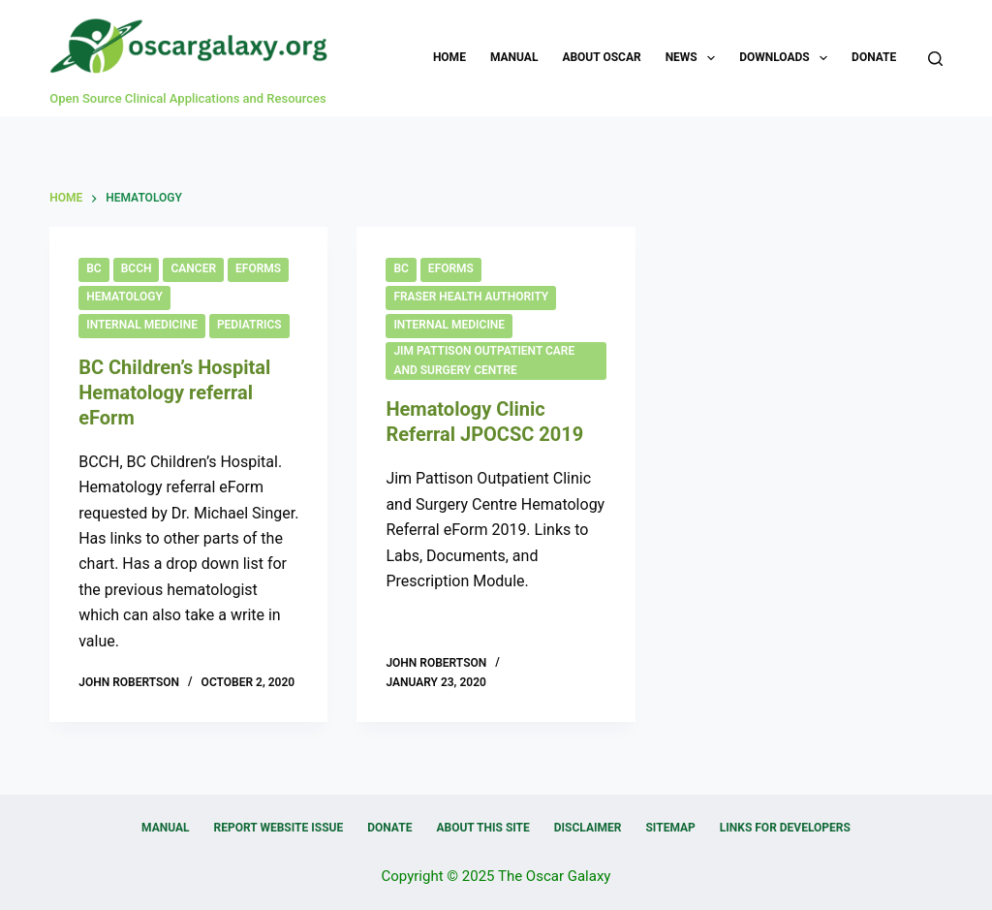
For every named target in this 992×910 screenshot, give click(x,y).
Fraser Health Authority (470, 296)
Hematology (124, 296)
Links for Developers (785, 827)
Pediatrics (249, 324)
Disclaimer (588, 827)
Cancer (193, 268)
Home (449, 57)
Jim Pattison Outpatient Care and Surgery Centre (483, 360)
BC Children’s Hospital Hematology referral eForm (174, 392)
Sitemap (670, 827)
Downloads (787, 58)
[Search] (935, 58)
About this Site (482, 827)
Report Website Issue (279, 827)
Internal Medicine (142, 324)
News (695, 58)
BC (93, 268)
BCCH (136, 268)
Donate (874, 57)
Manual (514, 57)
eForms (258, 268)
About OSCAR (601, 57)
